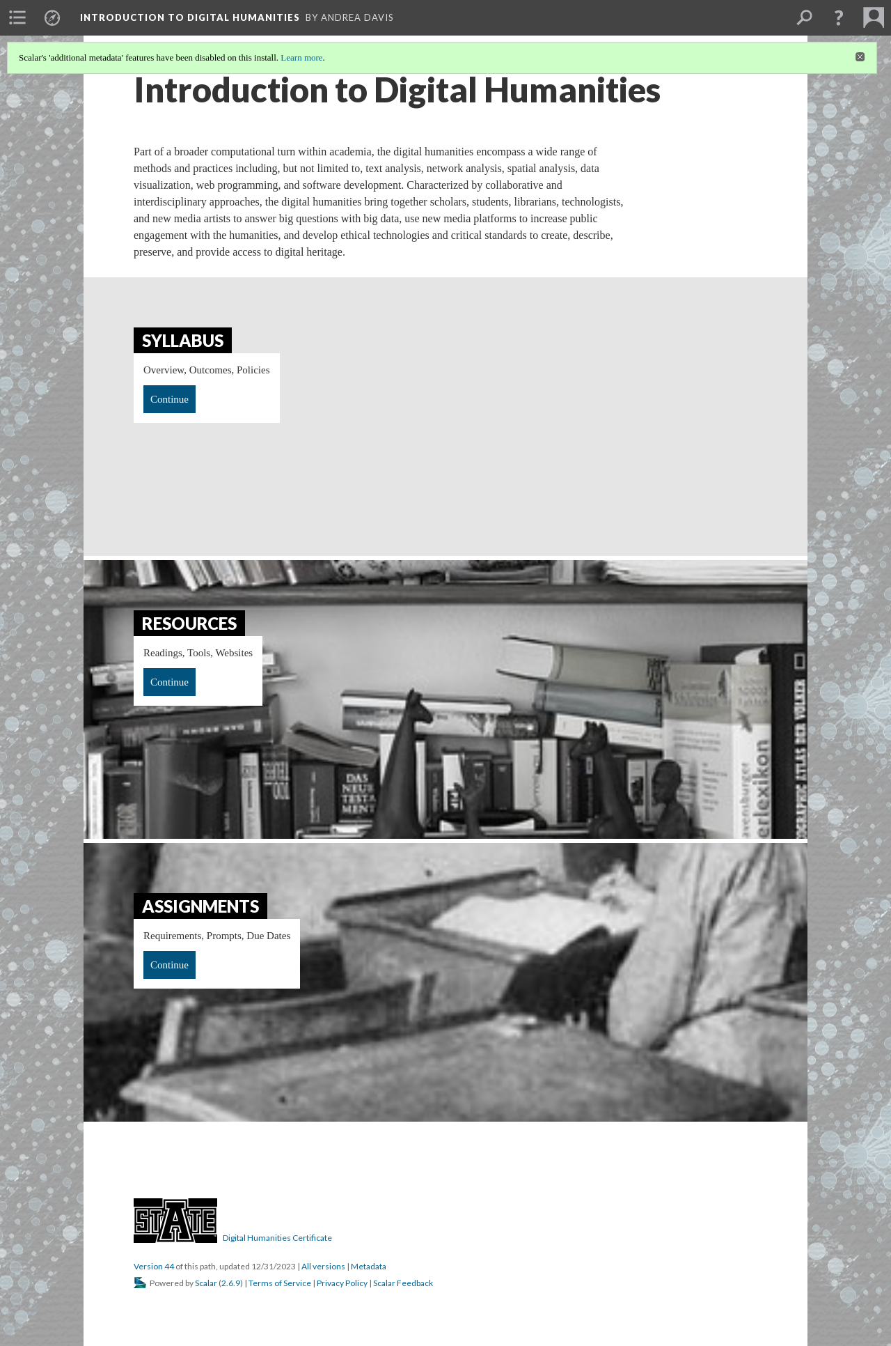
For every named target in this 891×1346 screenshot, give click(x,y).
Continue (169, 399)
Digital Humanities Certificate (277, 1237)
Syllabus (182, 340)
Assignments (200, 906)
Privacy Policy (342, 1283)
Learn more (301, 57)
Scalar (206, 1283)
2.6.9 (230, 1283)
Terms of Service (280, 1283)
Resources (189, 623)
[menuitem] (17, 17)
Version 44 (154, 1266)
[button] (838, 17)
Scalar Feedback (403, 1283)
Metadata (368, 1266)
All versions (323, 1266)
